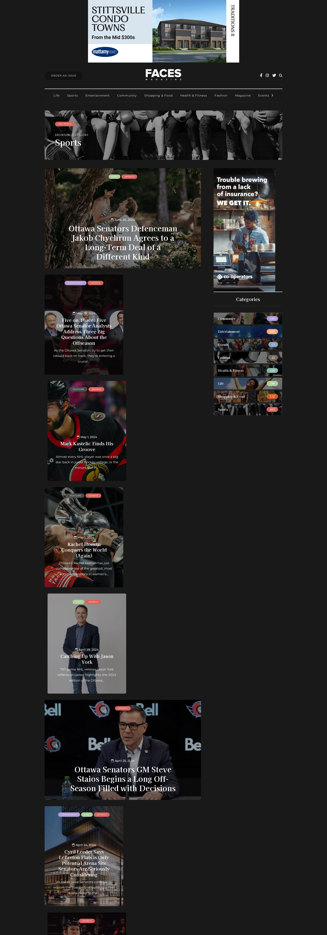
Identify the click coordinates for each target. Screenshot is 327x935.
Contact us (140, 863)
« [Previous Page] (85, 812)
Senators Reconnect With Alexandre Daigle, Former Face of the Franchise (82, 759)
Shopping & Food (158, 95)
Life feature (164, 708)
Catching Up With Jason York (163, 446)
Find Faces (140, 879)
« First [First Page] (70, 812)
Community (127, 95)
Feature (155, 283)
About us (139, 858)
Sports (72, 95)
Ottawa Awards (144, 885)
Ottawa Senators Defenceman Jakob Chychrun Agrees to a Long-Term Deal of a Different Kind (123, 242)
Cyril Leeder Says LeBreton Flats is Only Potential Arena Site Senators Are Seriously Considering (82, 650)
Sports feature (164, 713)
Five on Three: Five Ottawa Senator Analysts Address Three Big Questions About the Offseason (82, 331)
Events (263, 95)
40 (148, 812)
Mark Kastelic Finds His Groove (164, 340)
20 (135, 812)
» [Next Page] (160, 812)
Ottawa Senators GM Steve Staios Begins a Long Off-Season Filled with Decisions (123, 566)
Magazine (243, 95)
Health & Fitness (193, 95)
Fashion (221, 95)
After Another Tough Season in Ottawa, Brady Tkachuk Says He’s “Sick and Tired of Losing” (163, 650)
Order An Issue (63, 75)
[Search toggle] (280, 76)
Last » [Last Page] (175, 812)
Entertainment (98, 95)
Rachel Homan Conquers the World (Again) (82, 443)
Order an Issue (143, 868)
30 (141, 812)
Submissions (142, 874)
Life (57, 95)
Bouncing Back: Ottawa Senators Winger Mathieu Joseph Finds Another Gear (163, 754)
